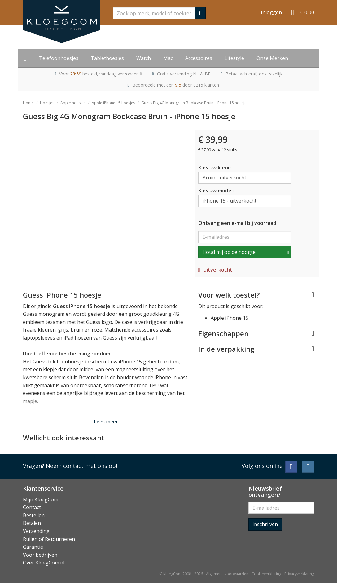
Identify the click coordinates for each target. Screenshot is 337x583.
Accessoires (198, 58)
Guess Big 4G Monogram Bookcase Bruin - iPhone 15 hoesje (194, 102)
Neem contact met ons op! (81, 465)
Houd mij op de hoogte (229, 252)
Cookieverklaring (266, 574)
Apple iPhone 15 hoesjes (113, 102)
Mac (168, 58)
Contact (32, 507)
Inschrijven (265, 524)
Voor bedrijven (40, 554)
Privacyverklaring (299, 574)
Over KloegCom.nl (43, 562)
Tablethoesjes (107, 58)
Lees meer (106, 421)
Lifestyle (234, 58)
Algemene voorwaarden (227, 574)
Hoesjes (47, 102)
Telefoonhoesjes (58, 58)
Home (28, 102)
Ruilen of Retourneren (49, 539)
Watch (143, 58)
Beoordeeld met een (175, 85)
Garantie (33, 546)
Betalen (32, 523)
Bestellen (34, 515)
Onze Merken (272, 58)
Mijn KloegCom (40, 499)
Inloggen (271, 12)
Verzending (36, 531)
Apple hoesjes (72, 102)
